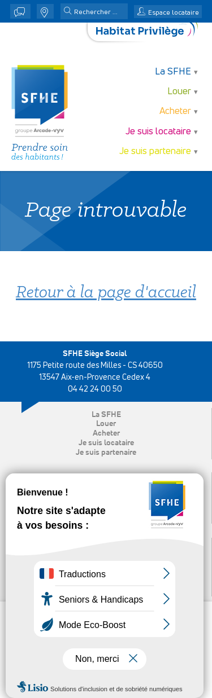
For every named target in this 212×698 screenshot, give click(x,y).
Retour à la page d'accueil (106, 293)
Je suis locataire (158, 132)
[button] (67, 11)
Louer (179, 91)
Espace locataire (173, 13)
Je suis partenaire (155, 151)
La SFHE (173, 72)
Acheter (175, 111)
